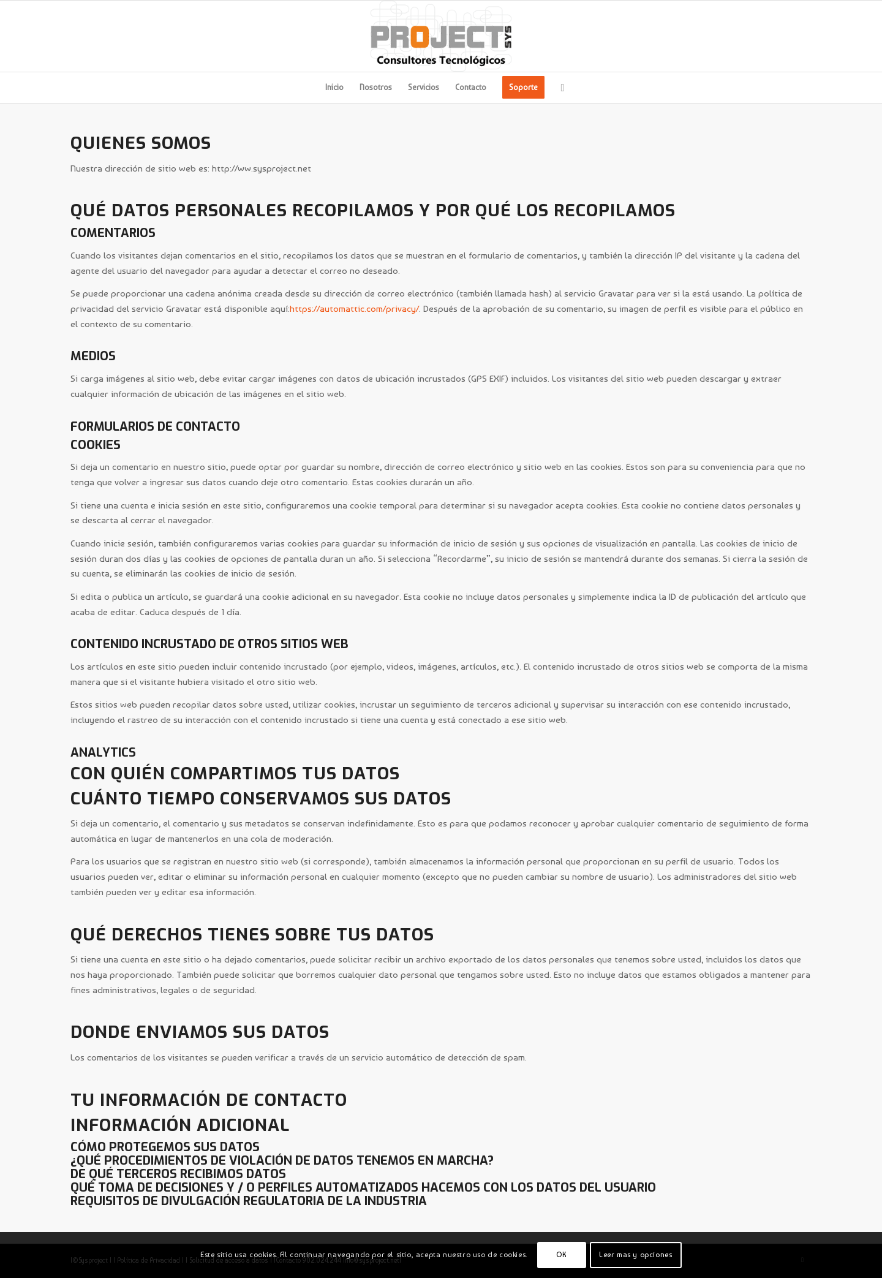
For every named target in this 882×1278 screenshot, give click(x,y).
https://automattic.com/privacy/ (354, 308)
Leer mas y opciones (635, 1254)
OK (561, 1254)
